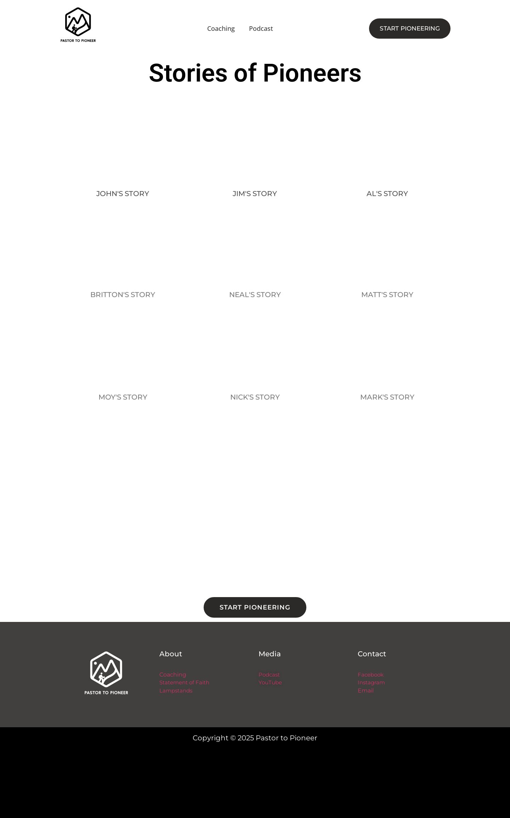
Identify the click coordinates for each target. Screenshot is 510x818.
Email (366, 690)
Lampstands (175, 691)
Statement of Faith (184, 682)
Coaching (221, 28)
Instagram (371, 682)
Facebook (371, 675)
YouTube (270, 682)
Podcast (261, 28)
